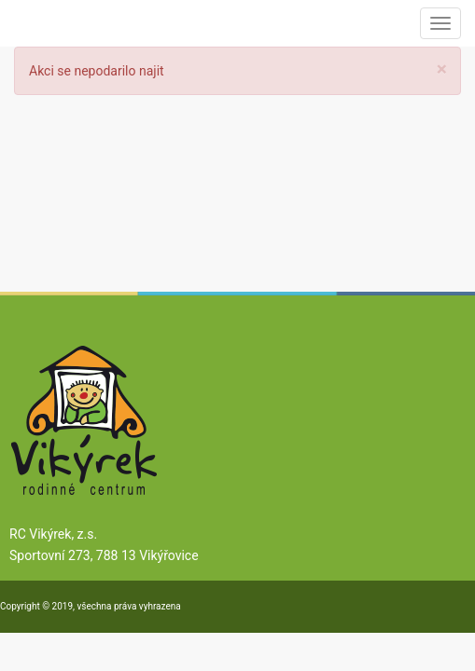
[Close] (442, 69)
